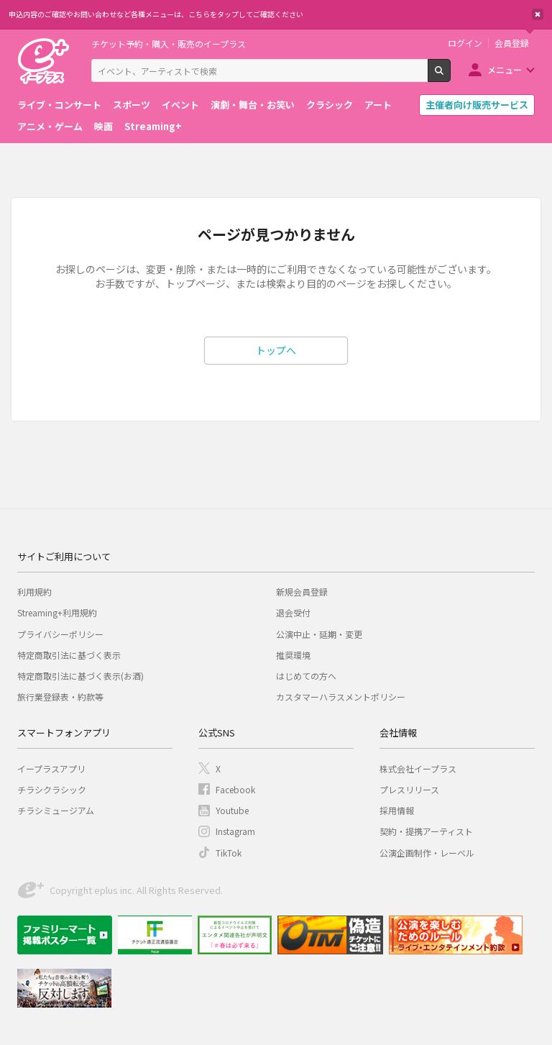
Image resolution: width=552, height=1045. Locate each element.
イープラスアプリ (51, 768)
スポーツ (131, 104)
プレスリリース (409, 789)
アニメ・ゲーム (50, 126)
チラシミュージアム (55, 810)
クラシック (329, 104)
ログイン (465, 43)
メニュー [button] (504, 69)
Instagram (235, 831)
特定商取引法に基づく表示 (69, 655)
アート (378, 104)
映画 (103, 126)
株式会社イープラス (418, 768)
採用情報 (397, 810)
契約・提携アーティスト (426, 831)
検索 (450, 76)
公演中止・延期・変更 (319, 634)
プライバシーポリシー (60, 634)
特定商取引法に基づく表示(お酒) (80, 676)
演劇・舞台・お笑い (253, 104)
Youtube (232, 810)
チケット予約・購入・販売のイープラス (168, 43)
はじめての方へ (306, 676)
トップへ (276, 350)
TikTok (229, 853)
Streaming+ (153, 126)
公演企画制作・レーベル (427, 853)
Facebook (235, 789)
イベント (180, 104)
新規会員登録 (302, 591)
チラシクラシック (51, 789)
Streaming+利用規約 (57, 612)
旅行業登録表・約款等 (60, 696)
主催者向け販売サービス (477, 104)
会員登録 (511, 43)
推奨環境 (293, 655)
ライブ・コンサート (59, 104)
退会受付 (293, 612)
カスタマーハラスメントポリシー (340, 696)
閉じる (537, 14)
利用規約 (34, 591)
